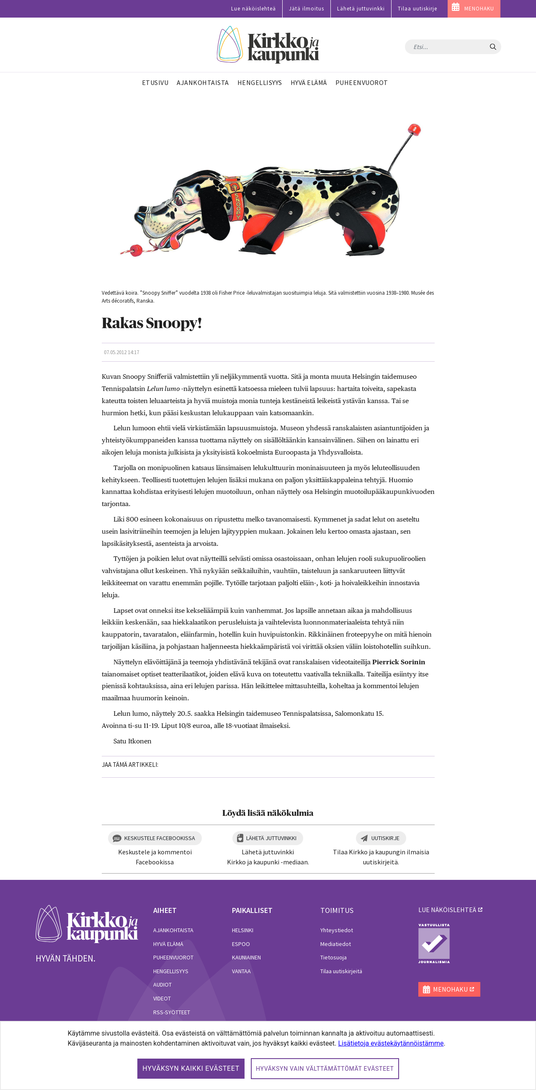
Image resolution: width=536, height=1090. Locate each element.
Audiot (162, 984)
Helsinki (242, 930)
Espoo (241, 944)
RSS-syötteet (171, 1012)
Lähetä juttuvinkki (361, 8)
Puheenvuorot (173, 957)
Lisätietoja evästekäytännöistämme (390, 1043)
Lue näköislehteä (253, 8)
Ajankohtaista (173, 930)
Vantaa (241, 971)
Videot (162, 998)
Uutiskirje (385, 838)
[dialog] (268, 1055)
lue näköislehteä (447, 909)
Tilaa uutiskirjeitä (341, 971)
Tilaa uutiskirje (417, 8)
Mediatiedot (335, 944)
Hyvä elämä (168, 944)
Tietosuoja (333, 957)
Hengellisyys (170, 971)
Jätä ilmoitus (306, 8)
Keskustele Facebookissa (159, 838)
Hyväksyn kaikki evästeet (191, 1068)
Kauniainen (246, 957)
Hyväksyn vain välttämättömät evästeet (325, 1068)
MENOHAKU (479, 8)
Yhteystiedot (336, 930)
